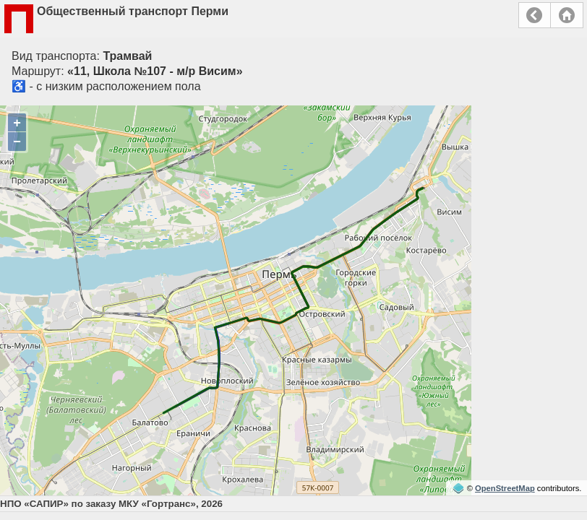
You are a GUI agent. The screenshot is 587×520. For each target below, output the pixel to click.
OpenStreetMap (505, 488)
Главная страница (566, 15)
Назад (534, 15)
